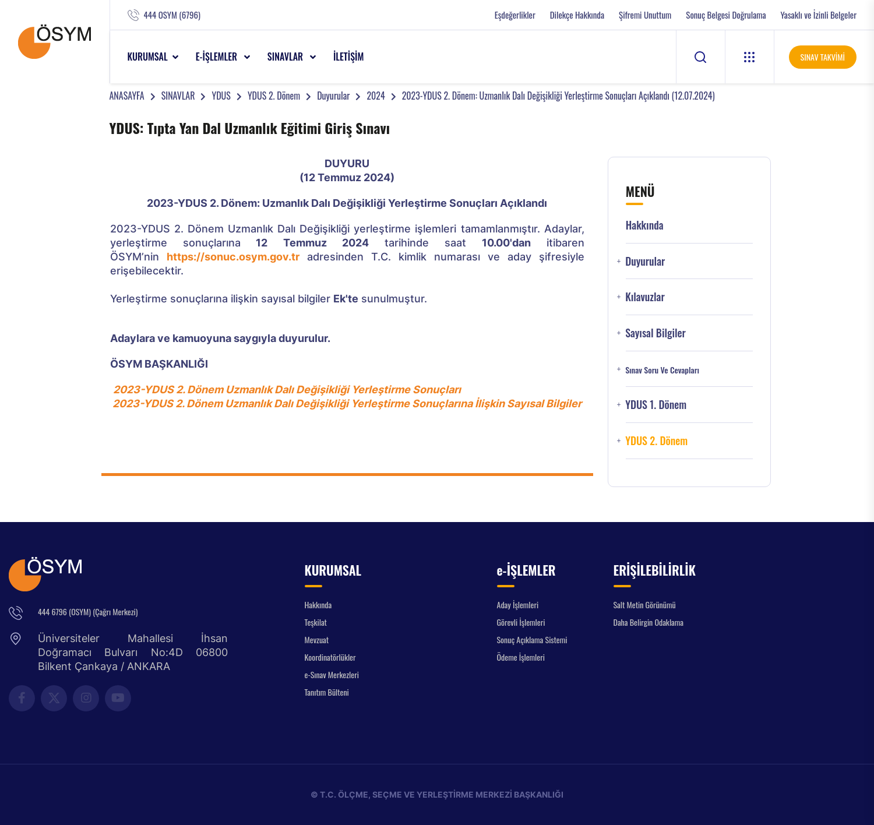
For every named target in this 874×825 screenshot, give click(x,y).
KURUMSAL (148, 57)
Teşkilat (316, 622)
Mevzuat (317, 639)
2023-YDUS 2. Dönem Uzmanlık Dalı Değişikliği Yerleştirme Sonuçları (287, 389)
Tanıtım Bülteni (327, 692)
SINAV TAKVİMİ (823, 57)
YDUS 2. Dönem (274, 96)
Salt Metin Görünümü (645, 604)
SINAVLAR (286, 57)
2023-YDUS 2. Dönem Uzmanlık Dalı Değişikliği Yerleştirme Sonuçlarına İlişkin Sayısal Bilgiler (347, 403)
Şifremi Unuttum (645, 15)
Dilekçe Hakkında (577, 15)
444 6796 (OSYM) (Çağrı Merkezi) (88, 611)
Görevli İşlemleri (521, 622)
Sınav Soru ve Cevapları (662, 370)
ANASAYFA (127, 96)
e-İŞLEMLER (217, 57)
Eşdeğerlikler (515, 15)
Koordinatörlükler (330, 657)
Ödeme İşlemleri (521, 657)
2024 (375, 96)
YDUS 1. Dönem (655, 404)
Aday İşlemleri (518, 604)
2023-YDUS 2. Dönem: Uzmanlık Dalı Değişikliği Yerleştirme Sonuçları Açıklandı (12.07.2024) (558, 96)
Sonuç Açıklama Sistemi (532, 639)
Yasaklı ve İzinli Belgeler (819, 15)
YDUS (221, 96)
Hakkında (645, 225)
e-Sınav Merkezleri (332, 674)
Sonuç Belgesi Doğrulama (726, 15)
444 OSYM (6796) (172, 15)
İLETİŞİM (348, 57)
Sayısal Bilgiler (655, 333)
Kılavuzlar (645, 297)
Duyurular (333, 96)
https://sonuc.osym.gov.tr (233, 257)
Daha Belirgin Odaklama (649, 622)
